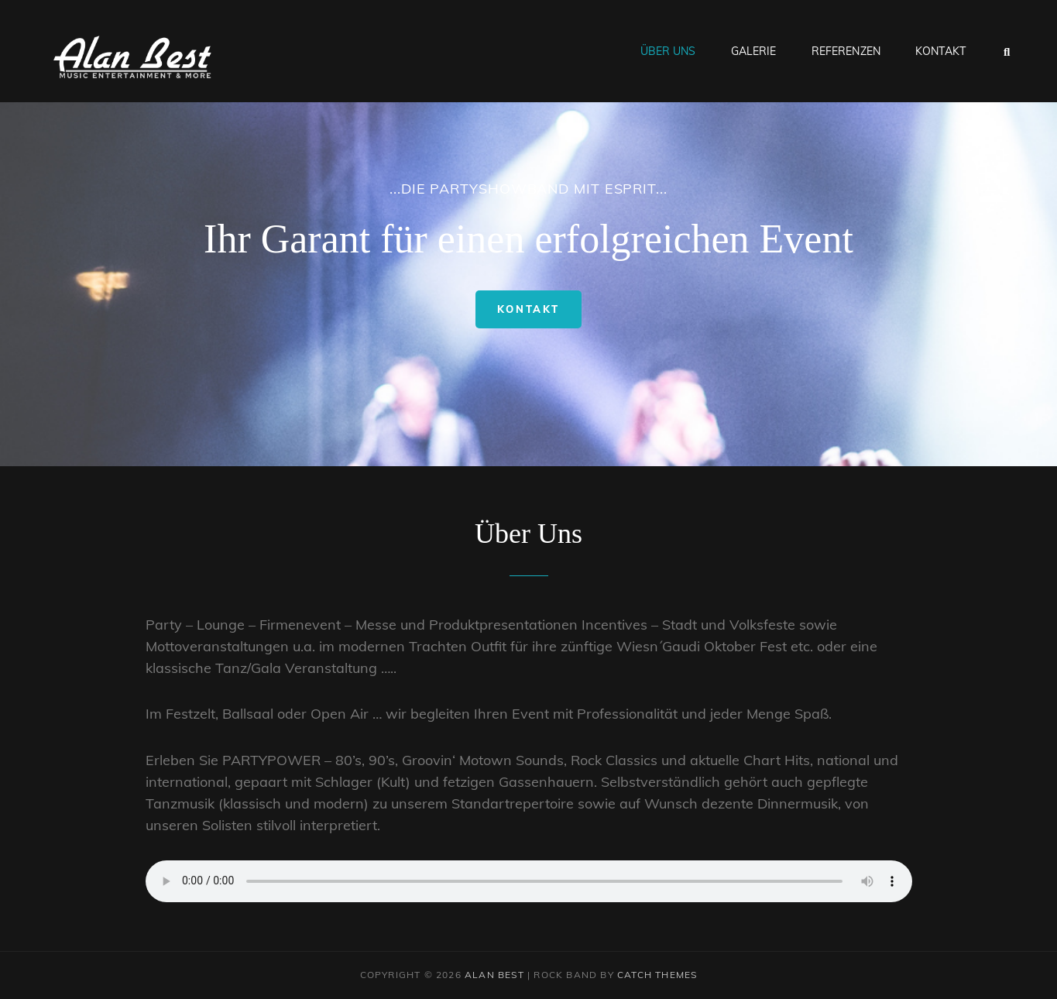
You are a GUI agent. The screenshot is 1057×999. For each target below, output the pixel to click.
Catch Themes (657, 974)
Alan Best (494, 974)
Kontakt (940, 51)
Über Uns (668, 51)
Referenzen (846, 51)
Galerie (754, 51)
